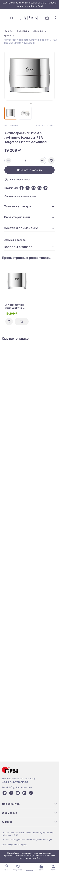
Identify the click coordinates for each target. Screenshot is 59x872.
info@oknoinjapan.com (20, 787)
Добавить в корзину (29, 170)
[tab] (28, 103)
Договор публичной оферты (15, 844)
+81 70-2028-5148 (15, 782)
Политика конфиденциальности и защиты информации (27, 839)
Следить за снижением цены (20, 196)
